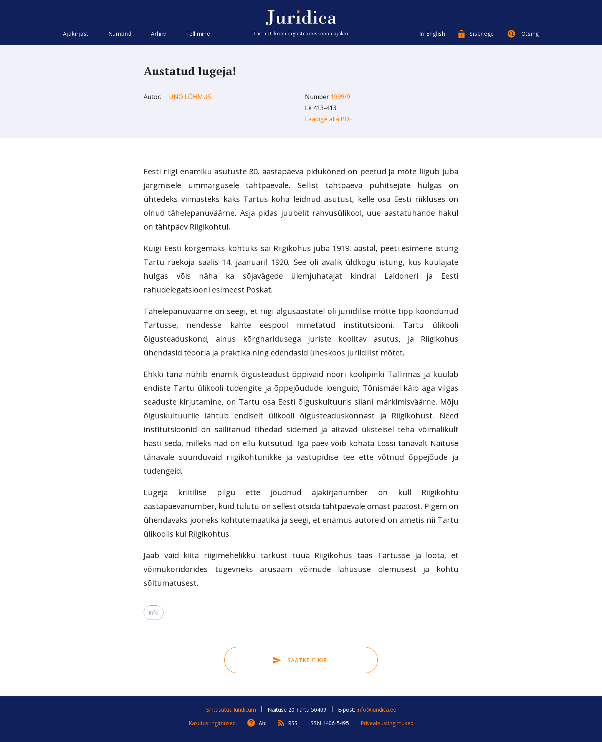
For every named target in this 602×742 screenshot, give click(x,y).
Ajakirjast (76, 33)
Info (154, 612)
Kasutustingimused (212, 723)
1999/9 (340, 97)
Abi (262, 723)
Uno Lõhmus (190, 97)
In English (432, 33)
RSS (293, 723)
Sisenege (482, 33)
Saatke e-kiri (301, 660)
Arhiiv (158, 33)
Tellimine (197, 33)
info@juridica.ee (376, 709)
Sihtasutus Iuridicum (231, 709)
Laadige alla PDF (328, 119)
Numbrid (120, 33)
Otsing (530, 33)
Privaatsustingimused (387, 723)
